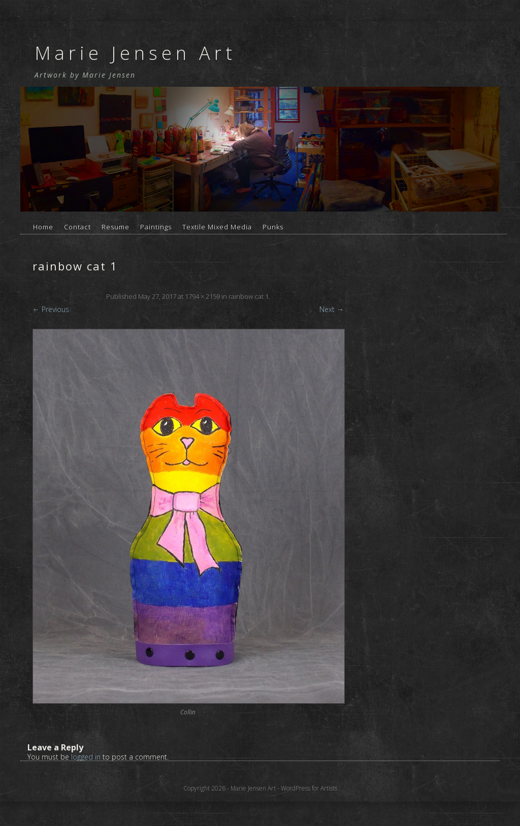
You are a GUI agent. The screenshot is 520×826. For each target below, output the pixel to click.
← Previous (50, 309)
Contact (77, 226)
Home (43, 226)
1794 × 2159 (202, 296)
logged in (86, 757)
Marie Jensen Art (135, 53)
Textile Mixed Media (217, 226)
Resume (115, 226)
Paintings (156, 226)
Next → (331, 309)
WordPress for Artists (309, 788)
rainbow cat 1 (249, 296)
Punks (273, 226)
